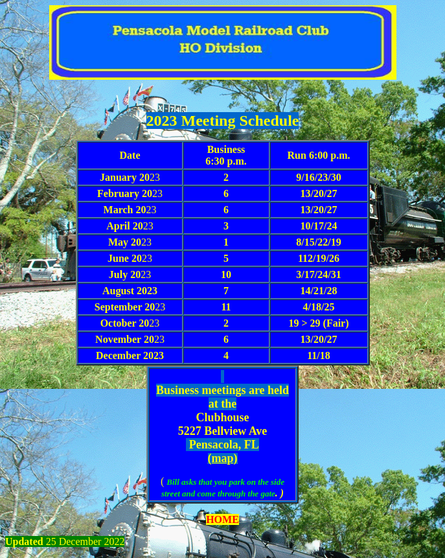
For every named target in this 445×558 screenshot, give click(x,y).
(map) (223, 458)
